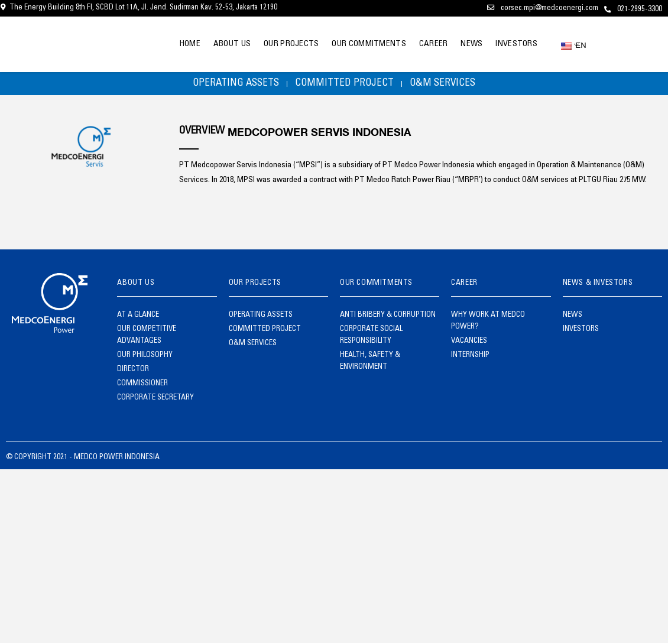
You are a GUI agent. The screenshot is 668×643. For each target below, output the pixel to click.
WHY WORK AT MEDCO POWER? (488, 325)
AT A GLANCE (138, 319)
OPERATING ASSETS (227, 85)
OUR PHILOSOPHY (145, 359)
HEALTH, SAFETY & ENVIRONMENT (370, 365)
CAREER (421, 44)
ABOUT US (205, 44)
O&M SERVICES (451, 85)
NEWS (464, 44)
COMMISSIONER (142, 388)
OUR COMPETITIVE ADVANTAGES (146, 339)
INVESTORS (514, 44)
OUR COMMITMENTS (352, 44)
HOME (158, 44)
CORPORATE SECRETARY (155, 402)
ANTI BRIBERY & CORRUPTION (388, 319)
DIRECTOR (133, 374)
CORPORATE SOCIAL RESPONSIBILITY (371, 339)
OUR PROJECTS (269, 44)
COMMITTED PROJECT (344, 85)
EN (570, 45)
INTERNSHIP (470, 359)
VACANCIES (469, 345)
